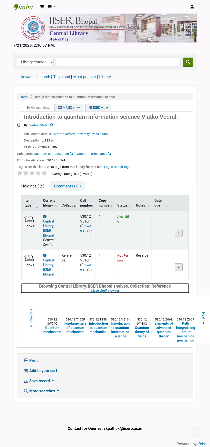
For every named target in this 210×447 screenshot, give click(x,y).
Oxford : (58, 134)
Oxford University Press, (82, 134)
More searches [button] (39, 391)
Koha (202, 444)
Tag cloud (61, 76)
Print (30, 360)
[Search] (188, 62)
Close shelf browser (120, 290)
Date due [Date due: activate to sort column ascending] (158, 203)
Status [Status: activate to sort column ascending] (122, 205)
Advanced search (35, 76)
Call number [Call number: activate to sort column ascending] (86, 203)
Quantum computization (51, 154)
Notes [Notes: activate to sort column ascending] (140, 205)
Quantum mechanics (92, 154)
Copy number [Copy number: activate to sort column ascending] (105, 203)
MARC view (69, 108)
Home (24, 97)
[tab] (67, 186)
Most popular (84, 76)
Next (203, 319)
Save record (37, 381)
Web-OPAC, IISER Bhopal (26, 7)
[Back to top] (195, 432)
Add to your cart (40, 370)
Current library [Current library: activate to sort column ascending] (49, 203)
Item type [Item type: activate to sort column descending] (27, 203)
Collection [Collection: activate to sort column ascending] (69, 205)
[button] (42, 7)
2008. (104, 134)
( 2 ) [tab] (32, 186)
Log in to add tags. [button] (117, 167)
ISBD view (98, 108)
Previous (31, 319)
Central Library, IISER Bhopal (48, 226)
